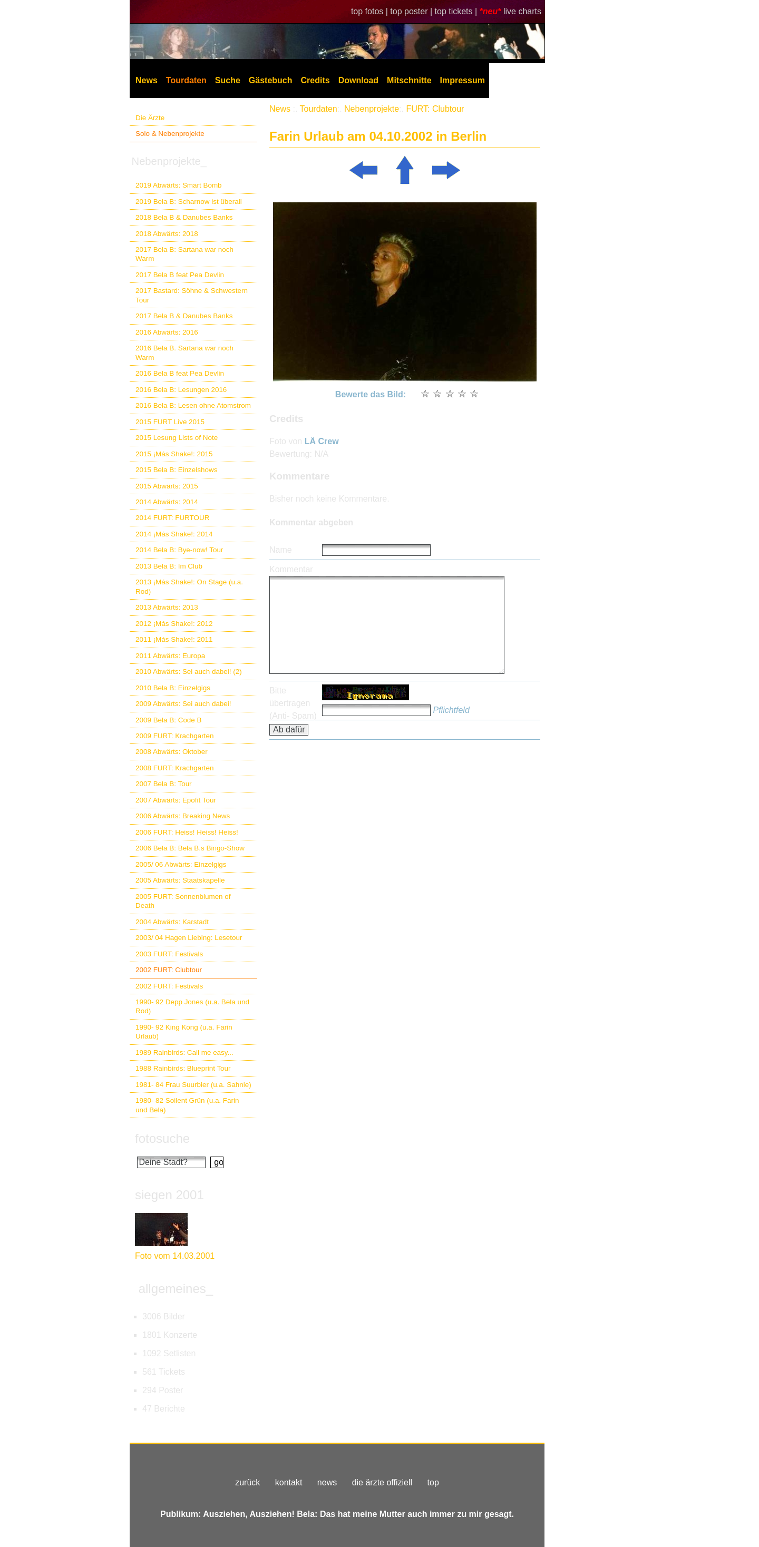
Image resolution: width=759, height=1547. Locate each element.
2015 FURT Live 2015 (170, 422)
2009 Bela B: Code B (168, 720)
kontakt (289, 1482)
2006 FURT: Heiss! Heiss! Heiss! (186, 832)
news (327, 1482)
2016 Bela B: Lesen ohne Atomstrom (193, 405)
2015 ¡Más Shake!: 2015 (173, 454)
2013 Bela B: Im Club (168, 566)
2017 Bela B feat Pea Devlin (179, 275)
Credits (315, 80)
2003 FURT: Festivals (169, 954)
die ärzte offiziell (382, 1482)
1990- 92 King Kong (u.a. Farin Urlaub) (183, 1031)
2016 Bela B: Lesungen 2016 (181, 390)
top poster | (412, 11)
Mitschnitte (409, 80)
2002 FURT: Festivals (169, 986)
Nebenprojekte (371, 108)
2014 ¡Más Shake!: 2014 (173, 534)
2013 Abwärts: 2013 (166, 607)
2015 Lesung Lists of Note (176, 438)
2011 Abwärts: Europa (170, 656)
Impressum (462, 80)
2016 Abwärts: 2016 (166, 332)
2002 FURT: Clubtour (168, 970)
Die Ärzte (149, 118)
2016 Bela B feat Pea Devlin (179, 373)
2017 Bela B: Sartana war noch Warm (184, 254)
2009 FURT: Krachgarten (174, 736)
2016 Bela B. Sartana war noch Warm (184, 352)
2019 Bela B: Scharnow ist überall (188, 201)
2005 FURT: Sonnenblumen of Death (183, 901)
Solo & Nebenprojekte (170, 134)
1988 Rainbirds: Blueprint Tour (183, 1068)
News (146, 80)
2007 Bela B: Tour (163, 784)
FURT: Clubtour (435, 108)
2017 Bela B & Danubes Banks (184, 316)
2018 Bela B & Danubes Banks (184, 217)
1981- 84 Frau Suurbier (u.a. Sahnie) (193, 1085)
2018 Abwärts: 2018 (166, 234)
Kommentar (291, 569)
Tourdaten (186, 80)
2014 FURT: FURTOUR (172, 518)
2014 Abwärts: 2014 (166, 502)
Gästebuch (271, 80)
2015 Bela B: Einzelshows (176, 470)
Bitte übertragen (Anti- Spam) (293, 703)
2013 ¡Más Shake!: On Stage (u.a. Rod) (189, 586)
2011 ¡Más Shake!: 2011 (173, 639)
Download (358, 80)
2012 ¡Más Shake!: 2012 (173, 624)
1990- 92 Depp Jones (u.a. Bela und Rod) (192, 1006)
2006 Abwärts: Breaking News (182, 816)
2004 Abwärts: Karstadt (172, 922)
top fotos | (370, 11)
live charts (522, 11)
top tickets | (457, 11)
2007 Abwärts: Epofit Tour (175, 800)
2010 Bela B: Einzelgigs (172, 688)
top (433, 1482)
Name (280, 549)
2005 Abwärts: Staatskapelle (180, 880)
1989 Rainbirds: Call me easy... (184, 1052)
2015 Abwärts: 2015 (166, 486)
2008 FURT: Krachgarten (174, 768)
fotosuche (162, 1138)
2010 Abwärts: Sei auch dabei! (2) (188, 671)
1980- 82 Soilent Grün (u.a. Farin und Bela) (187, 1104)
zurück (247, 1482)
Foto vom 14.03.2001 (175, 1255)
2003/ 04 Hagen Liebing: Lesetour (188, 938)
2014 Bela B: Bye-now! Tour (179, 550)
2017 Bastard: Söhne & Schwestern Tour (191, 295)
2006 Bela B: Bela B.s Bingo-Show (190, 848)
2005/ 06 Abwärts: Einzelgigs (181, 864)
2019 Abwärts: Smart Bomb (178, 185)
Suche (227, 80)
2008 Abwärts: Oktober (171, 752)
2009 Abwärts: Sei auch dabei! (183, 704)
